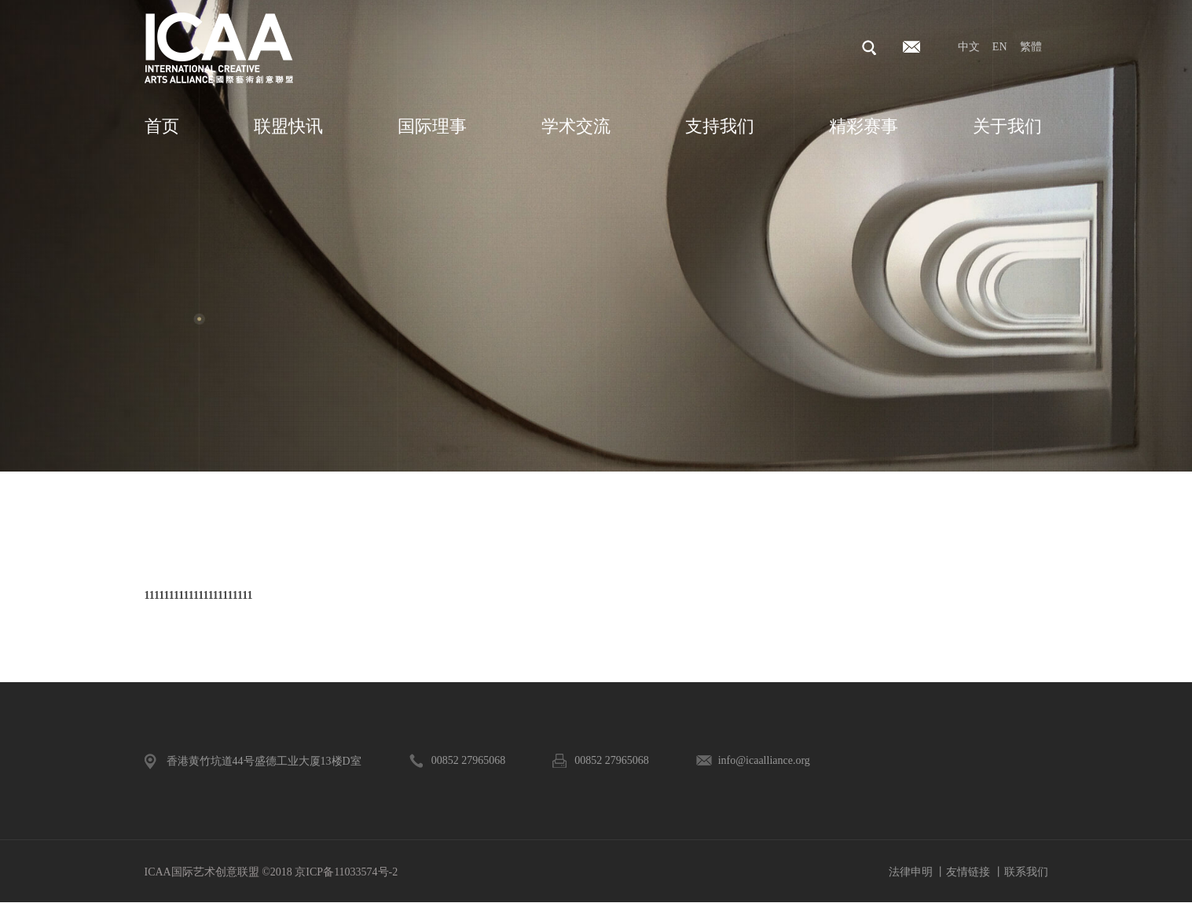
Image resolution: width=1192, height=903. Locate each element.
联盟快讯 (288, 126)
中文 (969, 47)
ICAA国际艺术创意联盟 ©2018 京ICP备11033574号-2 (271, 872)
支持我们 (719, 126)
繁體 (1031, 47)
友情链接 (968, 872)
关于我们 (1007, 126)
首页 (162, 126)
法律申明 (911, 872)
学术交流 (576, 126)
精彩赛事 (863, 126)
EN (999, 47)
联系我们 (1026, 872)
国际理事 (432, 126)
